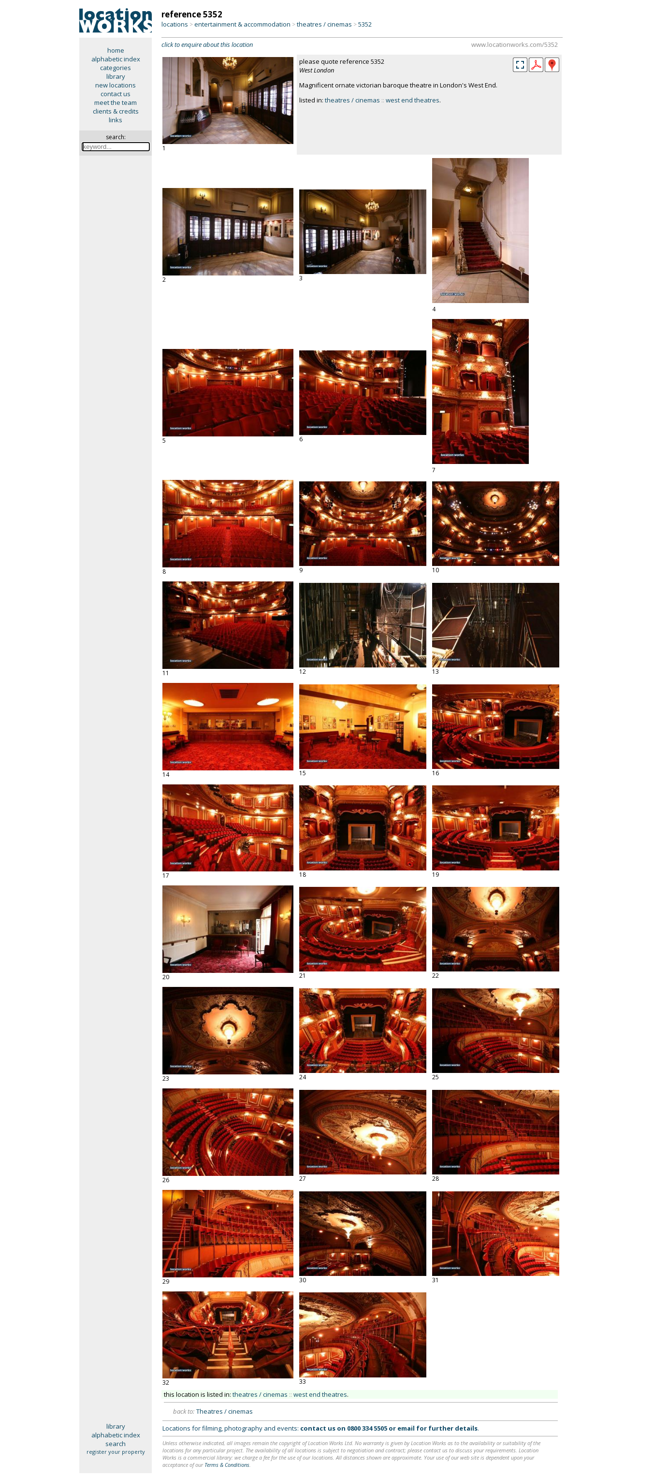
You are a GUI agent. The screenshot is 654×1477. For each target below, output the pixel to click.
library (115, 76)
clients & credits (116, 111)
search (115, 1443)
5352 (365, 24)
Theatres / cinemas (224, 1411)
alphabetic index (115, 59)
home (115, 50)
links (115, 120)
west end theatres (412, 100)
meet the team (115, 102)
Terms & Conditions (226, 1464)
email (406, 1428)
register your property (116, 1451)
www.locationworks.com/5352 (514, 44)
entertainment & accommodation (242, 24)
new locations (115, 85)
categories (115, 67)
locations (174, 24)
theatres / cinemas (324, 24)
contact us (116, 93)
